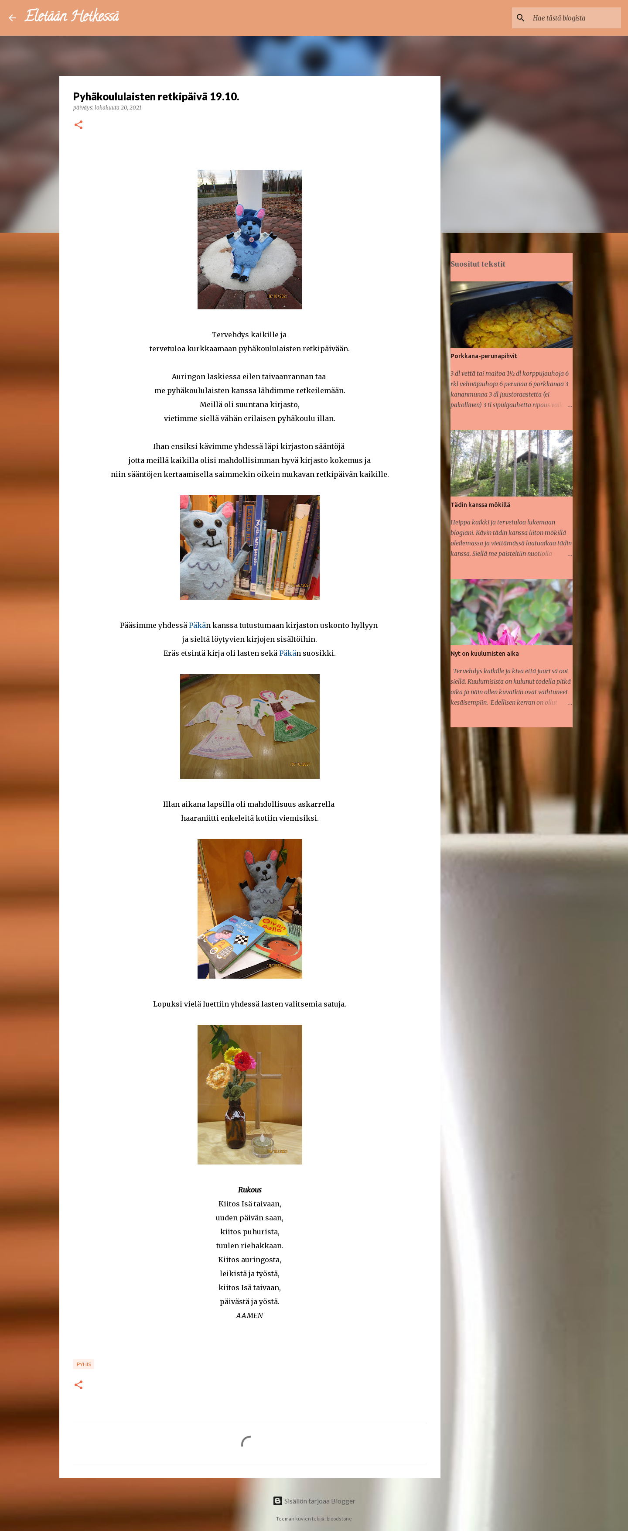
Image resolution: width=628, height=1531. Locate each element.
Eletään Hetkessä (71, 18)
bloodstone (339, 1518)
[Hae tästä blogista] (575, 17)
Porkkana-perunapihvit (484, 356)
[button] (78, 125)
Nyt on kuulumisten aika (485, 653)
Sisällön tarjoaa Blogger (314, 1501)
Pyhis (84, 1364)
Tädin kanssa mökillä (480, 504)
